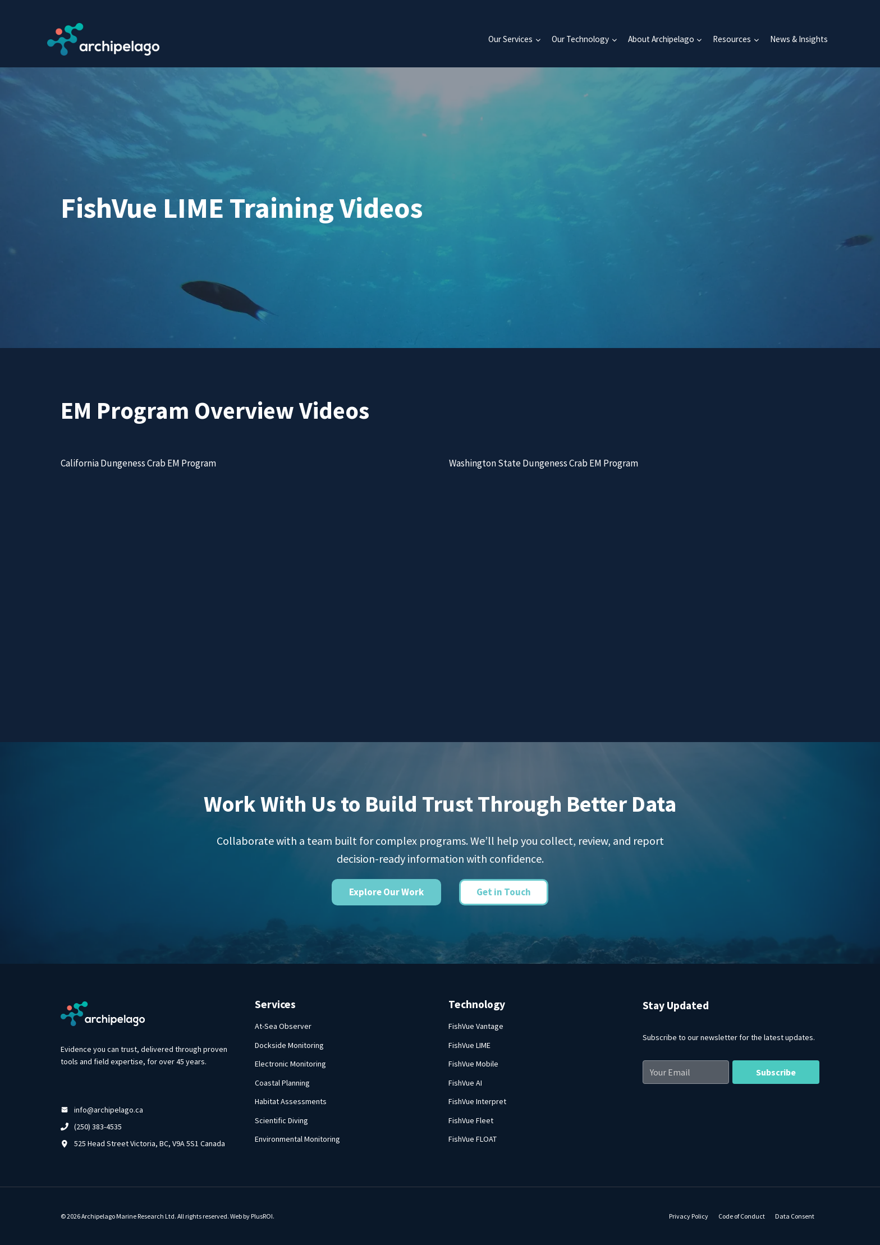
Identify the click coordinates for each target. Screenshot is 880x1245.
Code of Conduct (741, 1216)
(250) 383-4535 (98, 1127)
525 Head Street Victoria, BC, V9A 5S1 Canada (149, 1143)
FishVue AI (465, 1083)
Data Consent (794, 1216)
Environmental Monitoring (297, 1139)
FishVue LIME (469, 1045)
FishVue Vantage (475, 1026)
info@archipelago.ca (108, 1110)
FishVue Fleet (470, 1120)
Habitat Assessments (291, 1101)
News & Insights (799, 39)
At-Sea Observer (283, 1026)
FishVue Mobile (473, 1064)
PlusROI (262, 1216)
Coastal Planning (282, 1083)
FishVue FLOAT (472, 1139)
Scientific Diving (281, 1120)
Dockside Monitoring (289, 1045)
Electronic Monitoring (290, 1064)
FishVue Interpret (477, 1101)
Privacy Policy (688, 1216)
